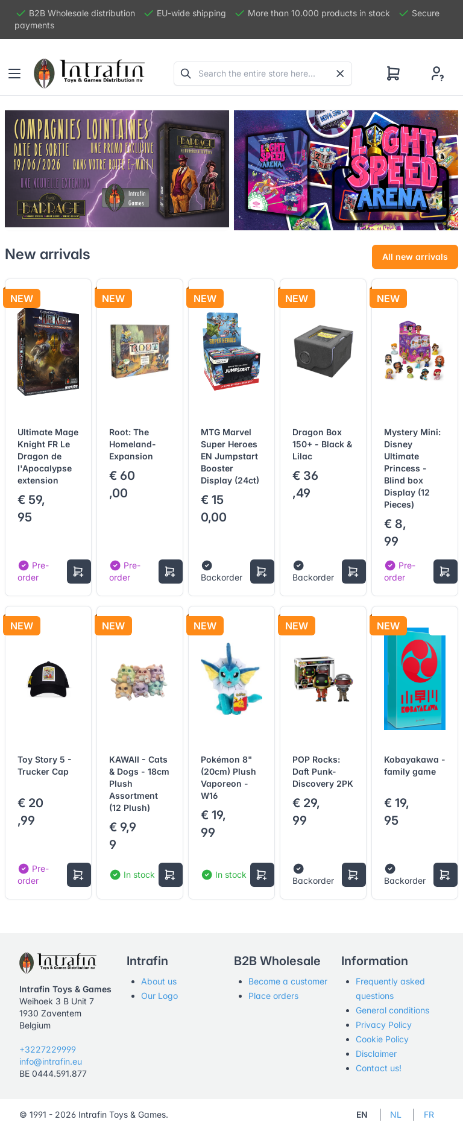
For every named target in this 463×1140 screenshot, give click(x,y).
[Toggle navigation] (14, 73)
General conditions (392, 1010)
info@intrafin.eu (50, 1061)
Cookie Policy (382, 1039)
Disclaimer (376, 1053)
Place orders (273, 995)
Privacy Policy (384, 1024)
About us (159, 981)
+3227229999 (47, 1049)
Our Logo (159, 995)
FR (429, 1114)
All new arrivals (415, 256)
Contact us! (379, 1068)
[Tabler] (89, 73)
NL (396, 1114)
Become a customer (287, 981)
